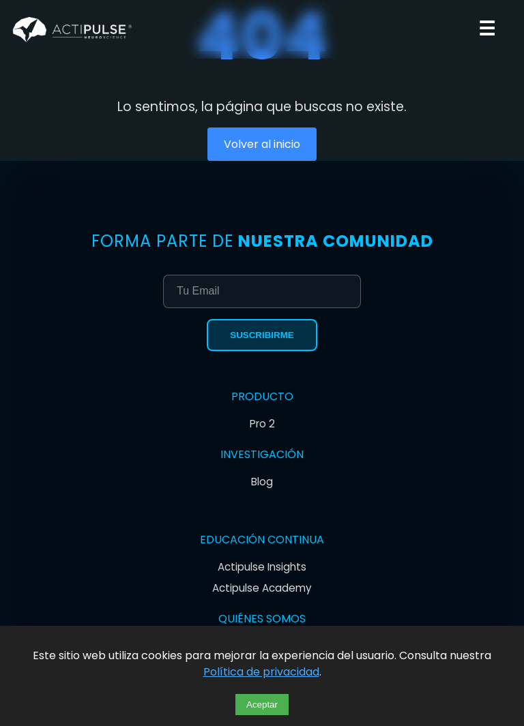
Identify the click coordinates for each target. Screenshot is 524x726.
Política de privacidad (261, 672)
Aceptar (262, 704)
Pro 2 (262, 424)
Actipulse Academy (262, 588)
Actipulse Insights (262, 567)
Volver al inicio (262, 144)
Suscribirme (261, 335)
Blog (262, 481)
